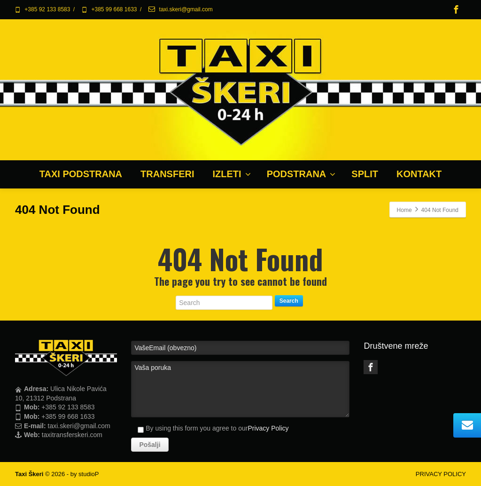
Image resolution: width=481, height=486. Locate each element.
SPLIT (364, 174)
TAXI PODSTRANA (80, 174)
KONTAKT (419, 174)
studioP (88, 474)
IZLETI (232, 174)
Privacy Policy (268, 428)
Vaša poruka (240, 389)
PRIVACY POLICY (441, 474)
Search (288, 301)
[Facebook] (456, 9)
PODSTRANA (301, 174)
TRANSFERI (167, 174)
